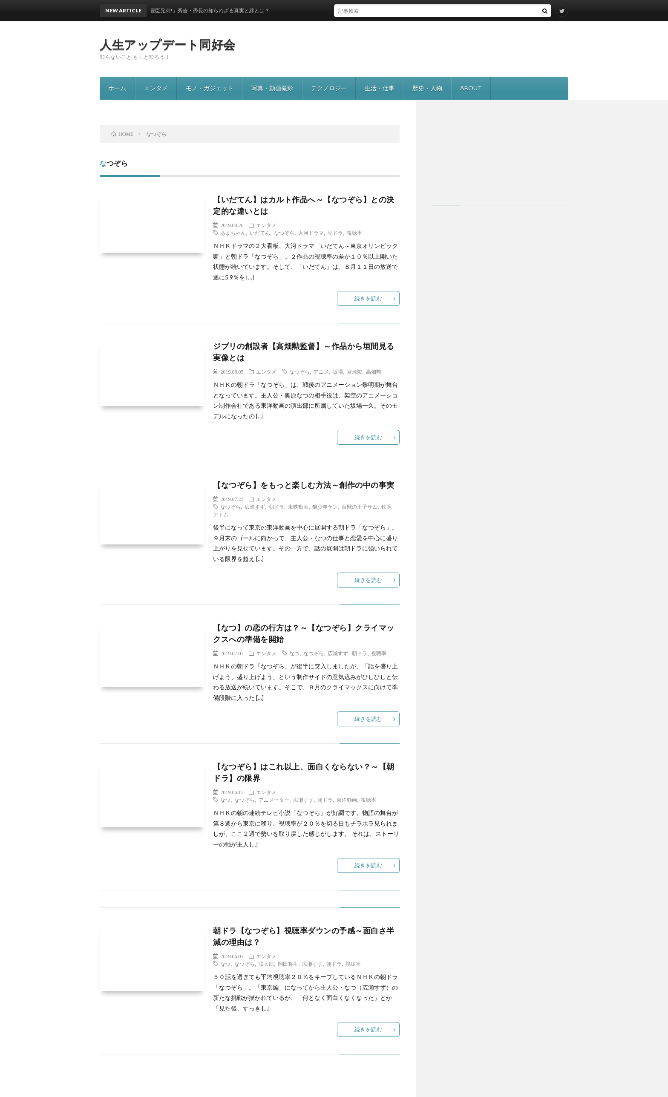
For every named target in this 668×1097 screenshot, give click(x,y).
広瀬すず (255, 506)
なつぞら (284, 232)
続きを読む (368, 298)
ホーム (117, 88)
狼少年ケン (325, 506)
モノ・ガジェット (209, 88)
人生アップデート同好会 (168, 44)
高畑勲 (373, 371)
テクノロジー (329, 88)
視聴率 (354, 232)
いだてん (260, 232)
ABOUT (471, 88)
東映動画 (298, 506)
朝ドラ (335, 232)
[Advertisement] (500, 156)
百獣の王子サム (359, 506)
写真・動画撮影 (272, 88)
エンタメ (156, 88)
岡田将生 (288, 963)
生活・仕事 (379, 88)
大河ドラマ (311, 232)
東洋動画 (347, 799)
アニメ (321, 371)
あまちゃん (233, 232)
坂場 (338, 371)
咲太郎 (266, 963)
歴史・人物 (427, 88)
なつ (294, 653)
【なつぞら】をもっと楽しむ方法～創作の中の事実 (303, 484)
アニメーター (274, 799)
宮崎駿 (354, 371)
